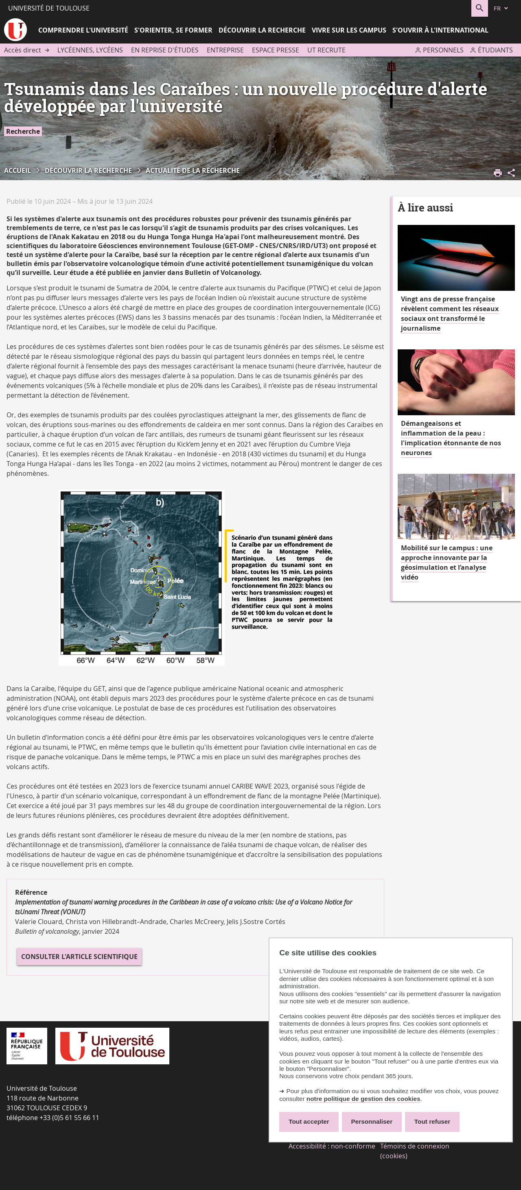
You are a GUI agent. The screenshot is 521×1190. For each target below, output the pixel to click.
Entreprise (225, 50)
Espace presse (275, 50)
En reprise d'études (165, 50)
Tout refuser (432, 1121)
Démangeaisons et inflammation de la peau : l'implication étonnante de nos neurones (451, 438)
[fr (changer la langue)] (501, 8)
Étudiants (495, 50)
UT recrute (326, 50)
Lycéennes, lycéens (90, 50)
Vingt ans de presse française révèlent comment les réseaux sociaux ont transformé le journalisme (450, 313)
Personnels (443, 50)
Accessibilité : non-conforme (332, 1146)
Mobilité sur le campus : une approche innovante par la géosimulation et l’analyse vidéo (447, 562)
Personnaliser (372, 1121)
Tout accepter (309, 1121)
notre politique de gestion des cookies (363, 1098)
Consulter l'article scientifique (79, 956)
